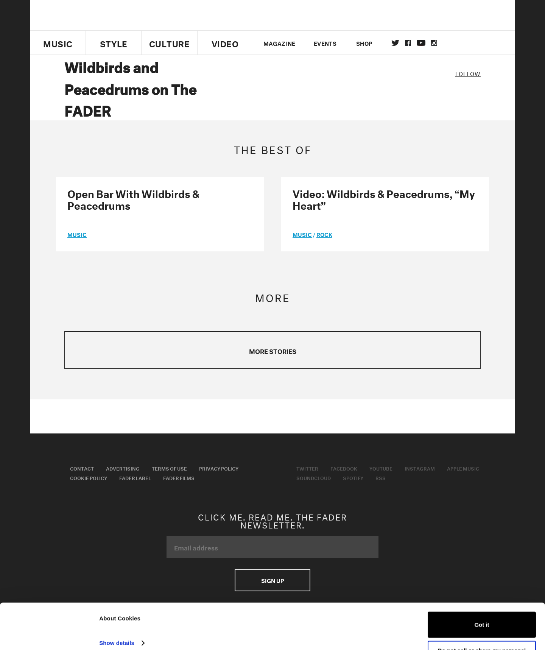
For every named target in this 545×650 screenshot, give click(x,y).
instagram (434, 43)
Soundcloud (313, 477)
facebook (408, 43)
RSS (380, 477)
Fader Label (135, 477)
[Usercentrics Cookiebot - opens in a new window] (49, 635)
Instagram (420, 468)
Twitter (395, 43)
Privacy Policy (218, 468)
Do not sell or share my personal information (482, 627)
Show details (116, 617)
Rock (324, 233)
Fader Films (179, 477)
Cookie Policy (88, 477)
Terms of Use (169, 468)
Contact (82, 468)
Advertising (123, 468)
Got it (481, 598)
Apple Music (463, 468)
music (77, 233)
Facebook (343, 468)
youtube (421, 43)
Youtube (380, 468)
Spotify (353, 477)
